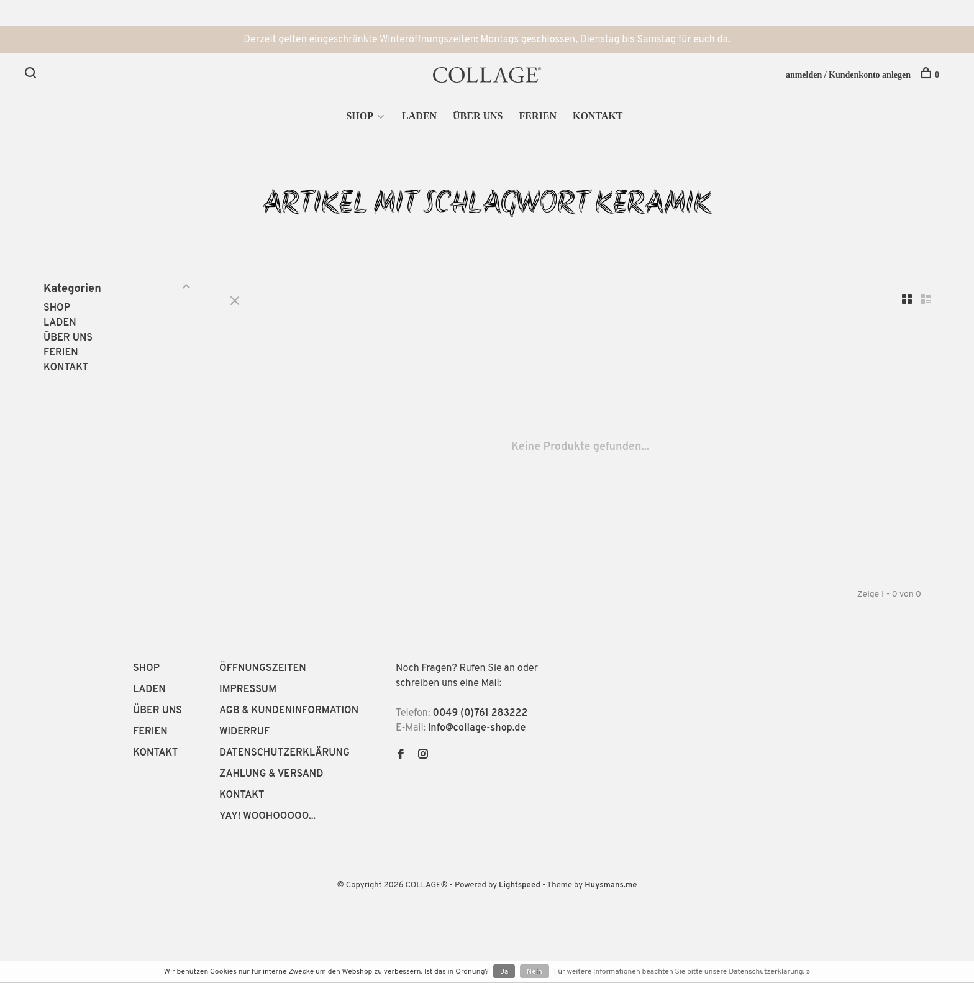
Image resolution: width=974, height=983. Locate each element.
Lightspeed (519, 885)
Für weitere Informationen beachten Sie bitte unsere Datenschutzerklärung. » (682, 972)
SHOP (359, 116)
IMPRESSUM (247, 690)
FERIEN (537, 116)
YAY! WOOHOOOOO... (267, 816)
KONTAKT (598, 116)
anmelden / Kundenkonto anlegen (848, 75)
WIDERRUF (244, 732)
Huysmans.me (611, 885)
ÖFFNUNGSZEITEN (262, 668)
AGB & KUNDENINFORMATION (288, 711)
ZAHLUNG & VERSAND (271, 774)
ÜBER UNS (478, 116)
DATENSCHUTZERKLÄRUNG (284, 753)
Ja (504, 972)
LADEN (419, 116)
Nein (534, 972)
